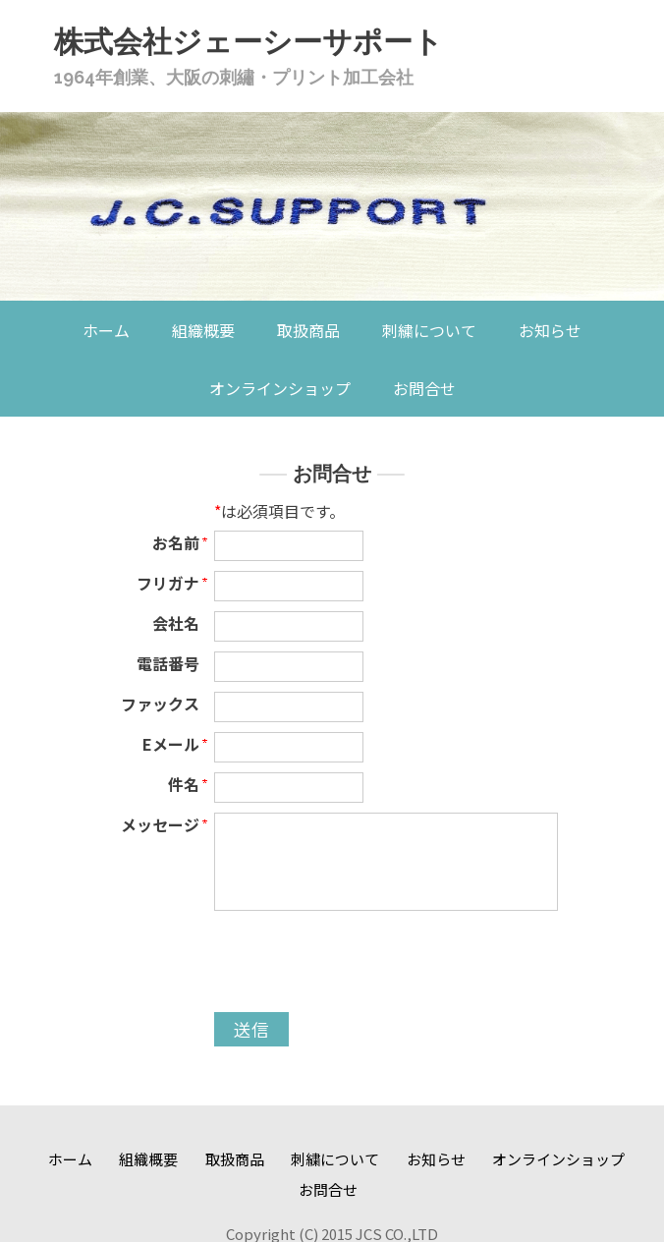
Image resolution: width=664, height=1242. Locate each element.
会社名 (175, 623)
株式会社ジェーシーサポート (248, 42)
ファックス (160, 703)
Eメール (170, 744)
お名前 (175, 542)
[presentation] (363, 964)
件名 (183, 784)
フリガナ (168, 582)
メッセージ (160, 824)
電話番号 (168, 663)
